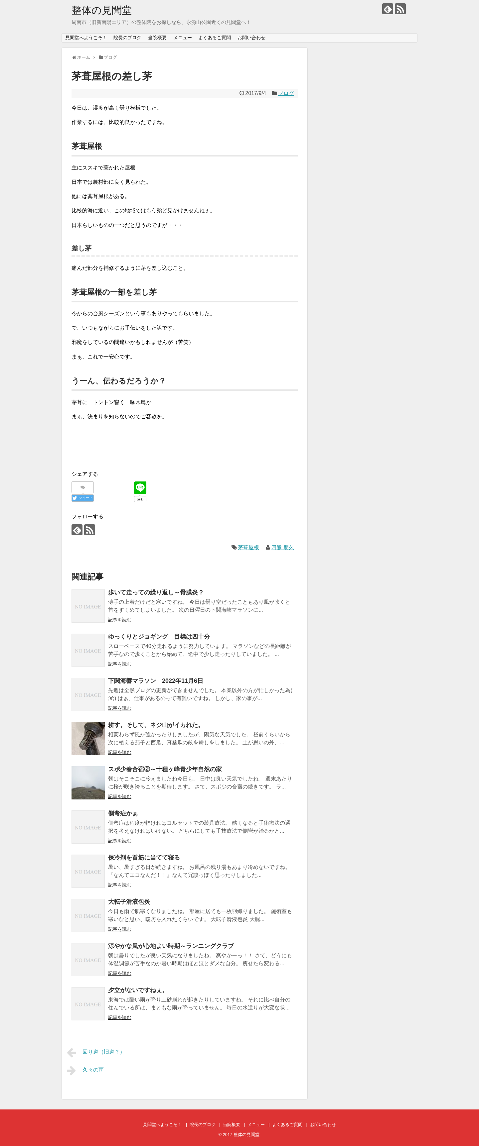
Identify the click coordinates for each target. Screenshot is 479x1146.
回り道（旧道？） (96, 1052)
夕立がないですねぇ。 (138, 990)
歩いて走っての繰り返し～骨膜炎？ (156, 592)
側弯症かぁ (123, 813)
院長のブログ (127, 37)
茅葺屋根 (248, 547)
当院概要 (157, 37)
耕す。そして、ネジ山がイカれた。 (156, 725)
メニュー (182, 37)
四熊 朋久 (282, 547)
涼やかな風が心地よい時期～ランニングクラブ (171, 946)
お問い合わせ (251, 37)
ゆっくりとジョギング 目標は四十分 (159, 636)
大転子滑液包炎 (129, 901)
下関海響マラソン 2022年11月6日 (155, 680)
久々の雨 (85, 1070)
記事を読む (119, 619)
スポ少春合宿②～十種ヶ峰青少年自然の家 (165, 769)
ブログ (286, 93)
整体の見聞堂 (102, 10)
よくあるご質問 (214, 37)
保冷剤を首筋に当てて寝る (144, 857)
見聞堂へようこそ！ (86, 37)
